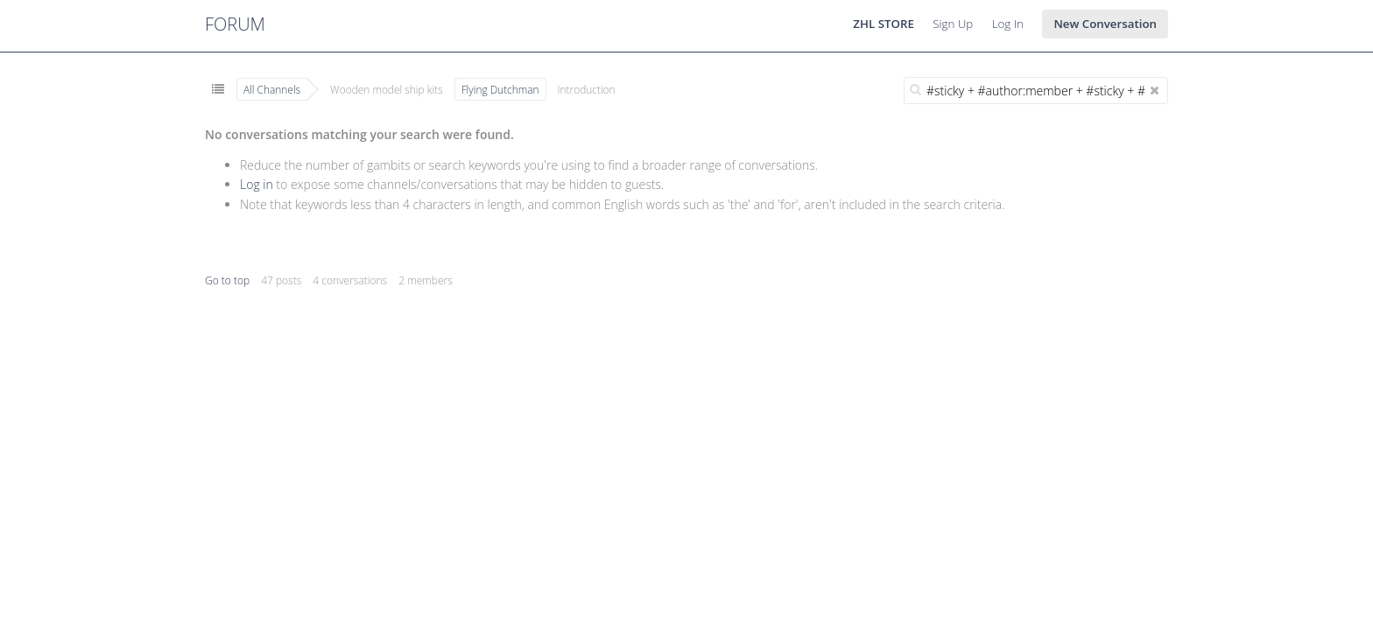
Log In (1008, 24)
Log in (256, 184)
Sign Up (953, 24)
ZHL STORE (883, 24)
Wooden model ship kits (386, 89)
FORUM (235, 24)
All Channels (271, 89)
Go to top (227, 280)
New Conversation (1105, 24)
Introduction (587, 89)
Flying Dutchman (500, 89)
